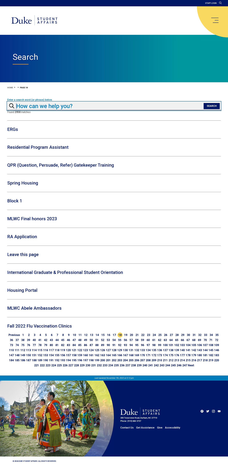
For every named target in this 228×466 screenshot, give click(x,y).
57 (131, 340)
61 (153, 340)
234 (110, 365)
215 (188, 360)
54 (114, 340)
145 (211, 350)
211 (165, 360)
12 (85, 335)
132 (136, 350)
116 (45, 350)
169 (136, 355)
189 (40, 360)
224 (53, 365)
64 (171, 340)
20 (131, 335)
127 (108, 350)
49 (85, 340)
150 (28, 355)
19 (125, 335)
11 (80, 335)
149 (22, 355)
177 (182, 355)
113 (28, 350)
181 (205, 355)
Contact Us (127, 427)
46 (68, 340)
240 (144, 365)
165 (114, 355)
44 (57, 340)
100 (165, 345)
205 (131, 360)
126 (102, 350)
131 (131, 350)
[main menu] (214, 20)
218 (205, 360)
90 (108, 345)
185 (17, 360)
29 (182, 335)
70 (205, 340)
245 (173, 365)
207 (142, 360)
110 (11, 350)
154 (51, 355)
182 (211, 355)
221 (36, 365)
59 (142, 340)
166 (119, 355)
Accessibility (172, 427)
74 (17, 345)
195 (74, 360)
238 (133, 365)
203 (119, 360)
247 (184, 365)
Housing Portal (22, 290)
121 (74, 350)
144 (205, 350)
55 (119, 340)
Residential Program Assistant (38, 147)
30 (188, 335)
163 (102, 355)
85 (79, 345)
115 (40, 350)
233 (105, 365)
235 (116, 365)
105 (193, 345)
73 (11, 345)
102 (176, 345)
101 (171, 345)
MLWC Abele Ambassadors (34, 308)
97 (148, 345)
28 (177, 335)
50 (91, 340)
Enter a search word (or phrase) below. (29, 100)
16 (108, 335)
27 (171, 335)
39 (28, 340)
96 (142, 345)
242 (156, 365)
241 (150, 365)
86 (85, 345)
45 (62, 340)
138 (171, 350)
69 (199, 340)
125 (97, 350)
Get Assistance (145, 427)
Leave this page (23, 254)
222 (42, 365)
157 (68, 355)
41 (39, 340)
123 (85, 350)
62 (159, 340)
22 (142, 335)
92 (119, 345)
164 (108, 355)
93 (125, 345)
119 (62, 350)
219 (211, 360)
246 (179, 365)
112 (22, 350)
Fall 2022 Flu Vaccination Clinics (39, 326)
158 (74, 355)
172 (154, 355)
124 (91, 350)
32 (199, 335)
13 (91, 335)
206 (136, 360)
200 (102, 360)
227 (70, 365)
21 (137, 335)
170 (142, 355)
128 (114, 350)
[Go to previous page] (14, 335)
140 (182, 350)
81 (57, 345)
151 (34, 355)
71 (210, 340)
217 (199, 360)
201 (108, 360)
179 (193, 355)
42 (45, 340)
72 (216, 340)
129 (119, 350)
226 (65, 365)
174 (165, 355)
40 (34, 340)
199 (97, 360)
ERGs (12, 129)
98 (153, 345)
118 (57, 350)
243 (162, 365)
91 (114, 345)
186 (22, 360)
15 (102, 335)
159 (79, 355)
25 (160, 335)
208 (148, 360)
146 (216, 350)
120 (68, 350)
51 (96, 340)
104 (188, 345)
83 (68, 345)
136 (159, 350)
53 (108, 340)
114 (34, 350)
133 (142, 350)
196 (79, 360)
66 (182, 340)
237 (127, 365)
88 (96, 345)
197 (85, 360)
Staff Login (211, 3)
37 (17, 340)
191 (51, 360)
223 (48, 365)
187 (28, 360)
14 (97, 335)
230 (88, 365)
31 (194, 335)
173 (159, 355)
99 (159, 345)
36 (11, 340)
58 (136, 340)
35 (216, 335)
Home (10, 88)
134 (148, 350)
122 (79, 350)
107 (205, 345)
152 (40, 355)
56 (125, 340)
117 (51, 350)
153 (45, 355)
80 (51, 345)
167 (125, 355)
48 (79, 340)
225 (59, 365)
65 (176, 340)
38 (22, 340)
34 (211, 335)
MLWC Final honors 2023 (32, 218)
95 (136, 345)
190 (45, 360)
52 (102, 340)
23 (148, 335)
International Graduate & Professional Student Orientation (65, 272)
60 (148, 340)
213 (176, 360)
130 (125, 350)
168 (131, 355)
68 (193, 340)
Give (159, 427)
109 (216, 345)
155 (57, 355)
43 (51, 340)
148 (17, 355)
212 (171, 360)
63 (165, 340)
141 (188, 350)
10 (74, 335)
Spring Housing (22, 183)
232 (99, 365)
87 (91, 345)
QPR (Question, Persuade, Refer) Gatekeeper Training (60, 165)
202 (114, 360)
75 (22, 345)
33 (205, 335)
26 (165, 335)
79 (45, 345)
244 (167, 365)
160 (85, 355)
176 (176, 355)
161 (91, 355)
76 (28, 345)
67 (188, 340)
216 (193, 360)
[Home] (34, 20)
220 (216, 360)
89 (102, 345)
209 (154, 360)
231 (93, 365)
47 (74, 340)
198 (91, 360)
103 (182, 345)
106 (199, 345)
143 (199, 350)
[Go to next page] (191, 365)
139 (176, 350)
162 (97, 355)
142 (193, 350)
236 (122, 365)
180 (199, 355)
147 (11, 355)
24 (154, 335)
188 (34, 360)
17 (114, 335)
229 (82, 365)
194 (68, 360)
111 (17, 350)
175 (171, 355)
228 (76, 365)
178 (188, 355)
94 (131, 345)
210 (159, 360)
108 (211, 345)
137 (165, 350)
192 (57, 360)
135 (154, 350)
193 (62, 360)
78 (39, 345)
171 (148, 355)
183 (216, 355)
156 (62, 355)
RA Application (22, 236)
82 (62, 345)
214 (182, 360)
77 (34, 345)
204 (125, 360)
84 (74, 345)
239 (139, 365)
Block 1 (14, 200)
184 (11, 360)
